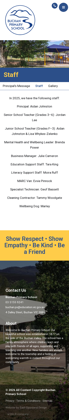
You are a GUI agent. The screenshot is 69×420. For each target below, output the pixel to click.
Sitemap (47, 400)
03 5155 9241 (15, 302)
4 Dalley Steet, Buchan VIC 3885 (25, 312)
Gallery (53, 86)
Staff (39, 86)
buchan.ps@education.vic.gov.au (25, 307)
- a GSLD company (17, 414)
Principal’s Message (16, 86)
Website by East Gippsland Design (26, 407)
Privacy (10, 400)
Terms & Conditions (28, 400)
